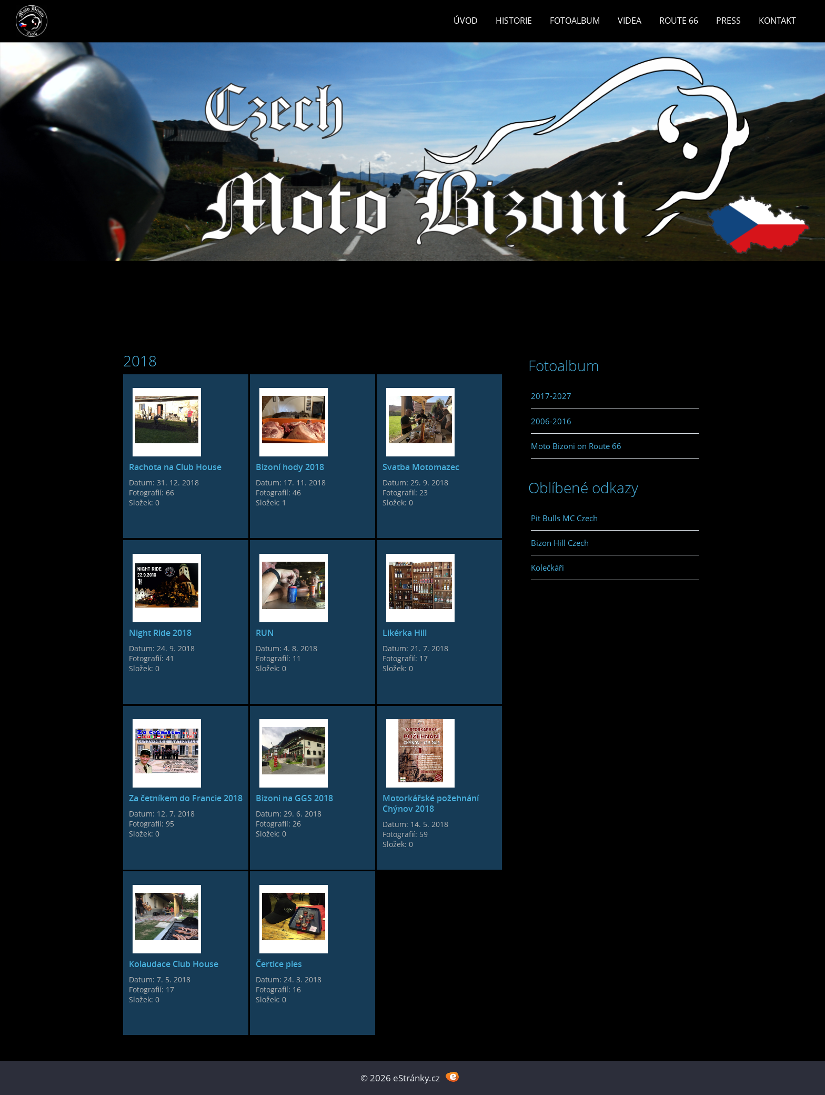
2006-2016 (551, 421)
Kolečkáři (547, 567)
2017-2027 (551, 396)
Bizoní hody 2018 (290, 467)
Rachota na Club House (175, 467)
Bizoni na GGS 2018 (294, 798)
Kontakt (777, 20)
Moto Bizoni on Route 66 (576, 446)
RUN (265, 633)
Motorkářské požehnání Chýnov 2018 (431, 803)
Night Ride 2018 (160, 633)
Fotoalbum (575, 20)
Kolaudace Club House (173, 964)
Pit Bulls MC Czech (564, 518)
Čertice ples (279, 964)
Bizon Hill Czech (560, 542)
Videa (629, 20)
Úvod (466, 20)
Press (728, 20)
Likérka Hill (405, 633)
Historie (514, 20)
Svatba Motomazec (421, 467)
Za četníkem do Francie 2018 (186, 798)
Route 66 (678, 20)
